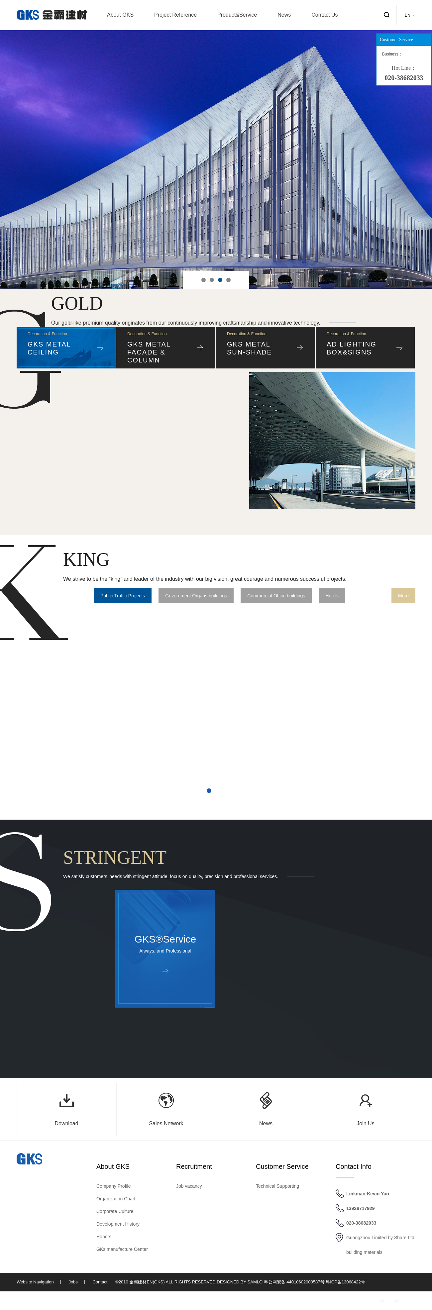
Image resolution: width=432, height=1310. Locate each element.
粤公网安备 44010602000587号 (294, 1281)
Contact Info (354, 1166)
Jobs (72, 1281)
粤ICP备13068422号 (345, 1281)
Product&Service (237, 15)
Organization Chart (116, 1198)
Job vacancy (189, 1186)
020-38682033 (361, 1223)
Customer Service (282, 1166)
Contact (99, 1281)
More (403, 595)
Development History (118, 1224)
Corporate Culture (114, 1211)
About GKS (120, 15)
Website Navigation (35, 1281)
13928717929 (360, 1208)
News (284, 15)
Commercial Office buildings (276, 595)
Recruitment (194, 1166)
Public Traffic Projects (122, 595)
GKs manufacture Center (122, 1249)
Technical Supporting (277, 1186)
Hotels (332, 595)
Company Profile (113, 1186)
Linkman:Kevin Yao (367, 1193)
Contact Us (324, 15)
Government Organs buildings (196, 595)
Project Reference (175, 15)
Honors (103, 1236)
